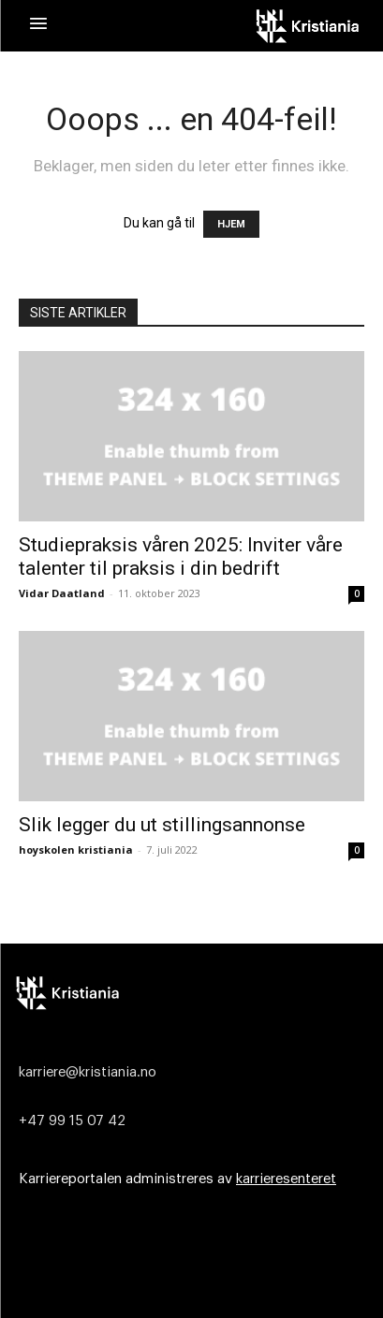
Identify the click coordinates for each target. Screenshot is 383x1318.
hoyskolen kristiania (76, 849)
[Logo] (188, 993)
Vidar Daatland (62, 593)
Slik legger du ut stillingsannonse (162, 824)
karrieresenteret (286, 1179)
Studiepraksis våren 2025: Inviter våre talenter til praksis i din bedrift (181, 556)
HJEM (231, 224)
